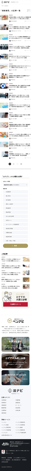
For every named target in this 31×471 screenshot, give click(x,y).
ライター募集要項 (6, 459)
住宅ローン (9, 220)
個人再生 (8, 196)
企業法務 (18, 410)
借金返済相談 (9, 228)
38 (21, 164)
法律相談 (4, 400)
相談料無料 (9, 236)
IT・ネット (18, 405)
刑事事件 (4, 402)
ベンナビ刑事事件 (6, 427)
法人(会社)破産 (10, 216)
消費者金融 (9, 232)
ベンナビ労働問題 (6, 430)
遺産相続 (4, 413)
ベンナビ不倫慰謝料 (21, 432)
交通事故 (4, 410)
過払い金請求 (9, 204)
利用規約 (24, 459)
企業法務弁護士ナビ (7, 435)
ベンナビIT (4, 432)
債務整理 (4, 405)
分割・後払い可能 (10, 240)
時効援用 (8, 208)
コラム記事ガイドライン (19, 457)
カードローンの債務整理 (12, 224)
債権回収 (18, 402)
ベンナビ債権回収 (20, 430)
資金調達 (18, 407)
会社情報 (10, 457)
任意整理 (8, 191)
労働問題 (18, 400)
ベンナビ (4, 422)
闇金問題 (8, 212)
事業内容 (4, 457)
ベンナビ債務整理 (20, 422)
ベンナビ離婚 (19, 427)
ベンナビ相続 (5, 424)
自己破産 (8, 200)
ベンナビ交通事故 (20, 424)
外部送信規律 (5, 461)
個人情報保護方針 (16, 459)
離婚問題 (4, 407)
